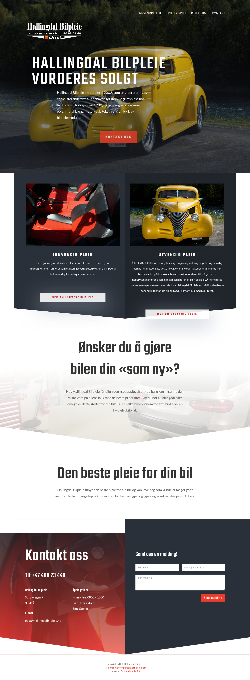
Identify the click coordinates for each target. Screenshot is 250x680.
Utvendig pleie (176, 13)
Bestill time (199, 13)
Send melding (213, 607)
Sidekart (141, 667)
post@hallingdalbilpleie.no (43, 630)
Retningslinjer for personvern (120, 667)
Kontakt (218, 13)
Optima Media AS (130, 671)
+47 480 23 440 (48, 585)
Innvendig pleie (150, 13)
